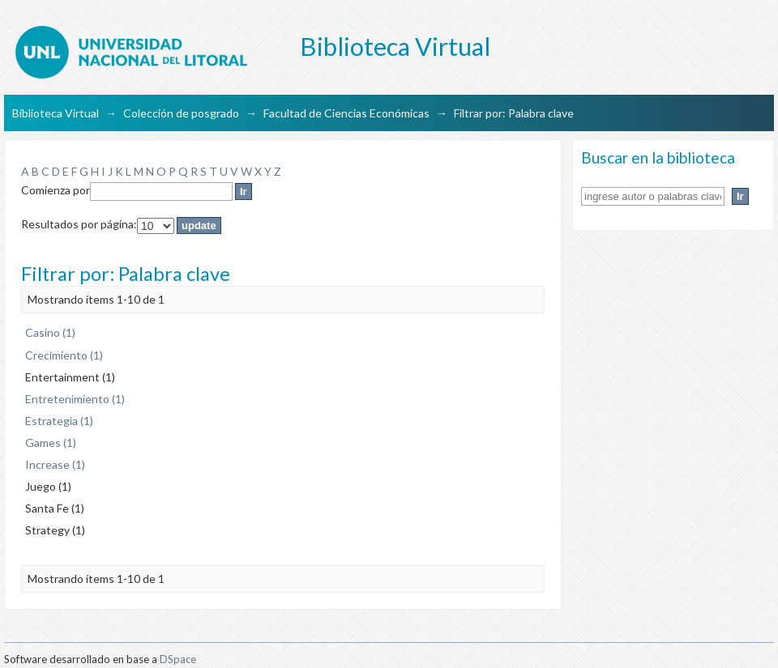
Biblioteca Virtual (55, 113)
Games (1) (50, 442)
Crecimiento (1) (64, 355)
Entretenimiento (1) (75, 399)
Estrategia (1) (59, 421)
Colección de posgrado (181, 113)
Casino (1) (50, 332)
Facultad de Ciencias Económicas (346, 113)
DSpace (178, 659)
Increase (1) (55, 464)
